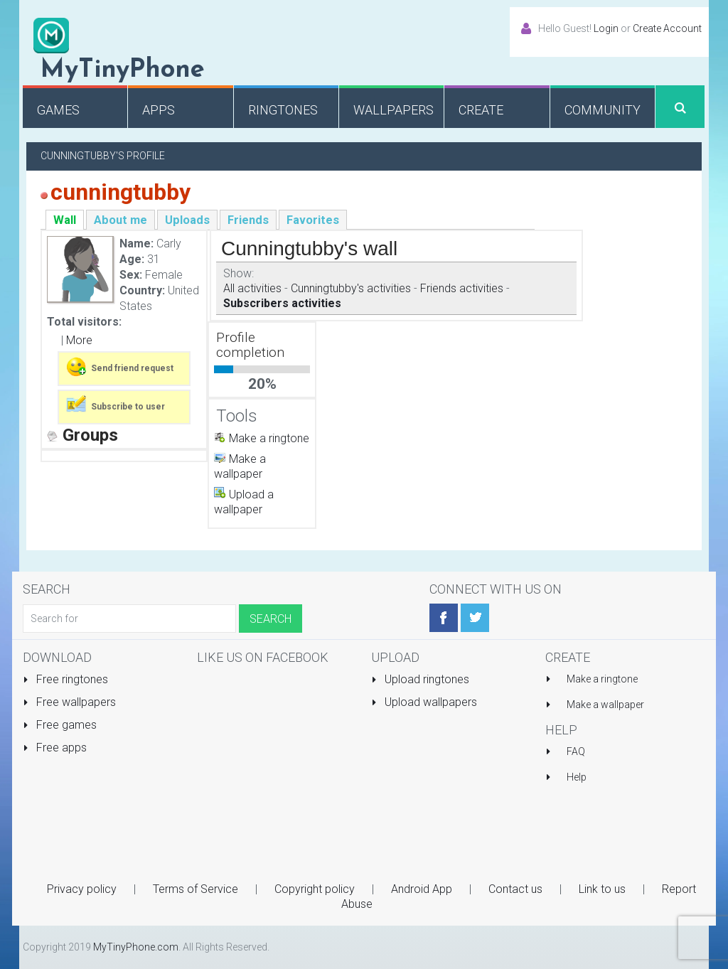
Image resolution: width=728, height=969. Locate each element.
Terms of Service (195, 889)
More (79, 340)
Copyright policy (314, 889)
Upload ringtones (420, 679)
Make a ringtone (269, 438)
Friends (248, 220)
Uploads (187, 220)
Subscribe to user (115, 405)
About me (120, 220)
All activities (252, 288)
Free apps (55, 747)
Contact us (515, 889)
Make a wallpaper (605, 704)
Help (577, 777)
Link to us (602, 889)
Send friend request (119, 366)
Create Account (667, 28)
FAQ (576, 751)
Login (606, 28)
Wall (64, 220)
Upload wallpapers (424, 702)
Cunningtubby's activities (351, 288)
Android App (421, 889)
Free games (60, 725)
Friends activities (461, 288)
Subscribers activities (282, 303)
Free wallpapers (69, 702)
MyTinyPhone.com (135, 947)
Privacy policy (82, 889)
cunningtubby (120, 191)
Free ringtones (65, 679)
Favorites (313, 220)
